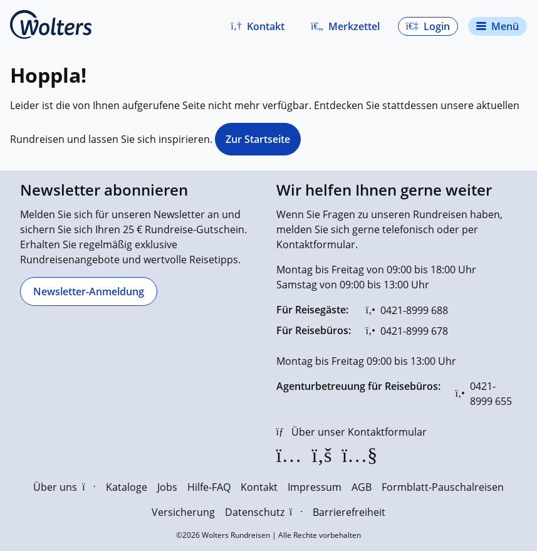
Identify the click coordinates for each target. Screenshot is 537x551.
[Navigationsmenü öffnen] (497, 26)
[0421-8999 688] (407, 310)
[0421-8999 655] (487, 394)
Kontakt (259, 487)
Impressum (314, 487)
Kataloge (126, 487)
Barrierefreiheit (349, 512)
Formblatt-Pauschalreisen (443, 487)
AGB (362, 487)
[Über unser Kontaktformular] (351, 431)
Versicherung (183, 512)
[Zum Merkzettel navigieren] (345, 26)
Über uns (64, 487)
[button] (257, 26)
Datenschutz (264, 512)
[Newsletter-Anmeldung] (88, 291)
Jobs (167, 487)
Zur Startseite (258, 139)
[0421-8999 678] (407, 330)
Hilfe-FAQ (209, 487)
